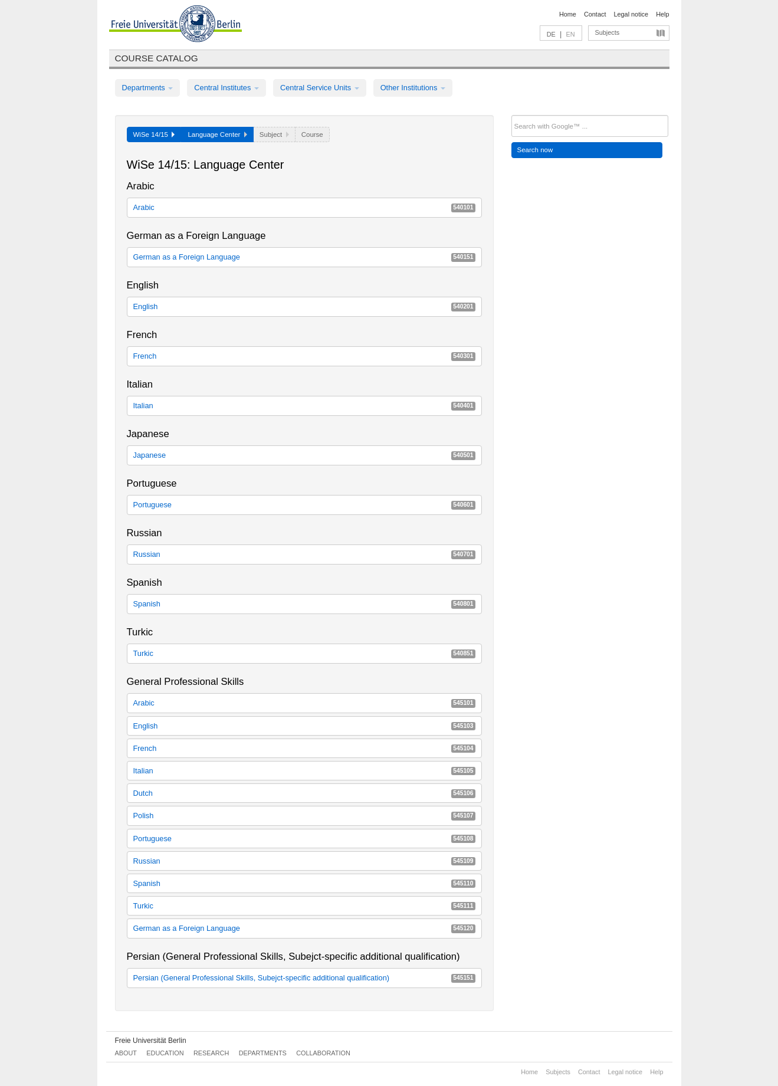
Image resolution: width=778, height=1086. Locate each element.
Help (662, 14)
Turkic (304, 653)
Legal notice (630, 14)
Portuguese (304, 504)
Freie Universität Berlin (150, 1040)
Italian (304, 405)
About (126, 1053)
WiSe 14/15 (154, 134)
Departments (147, 87)
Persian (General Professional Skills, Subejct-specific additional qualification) (304, 977)
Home (567, 14)
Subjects (607, 32)
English (304, 306)
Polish (304, 815)
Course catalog (156, 58)
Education (164, 1053)
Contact (595, 14)
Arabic (304, 207)
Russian (304, 554)
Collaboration (323, 1053)
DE (551, 34)
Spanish (304, 603)
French (304, 356)
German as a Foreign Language (304, 256)
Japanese (304, 455)
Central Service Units (319, 87)
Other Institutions (412, 87)
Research (211, 1053)
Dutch (304, 793)
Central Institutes (226, 87)
